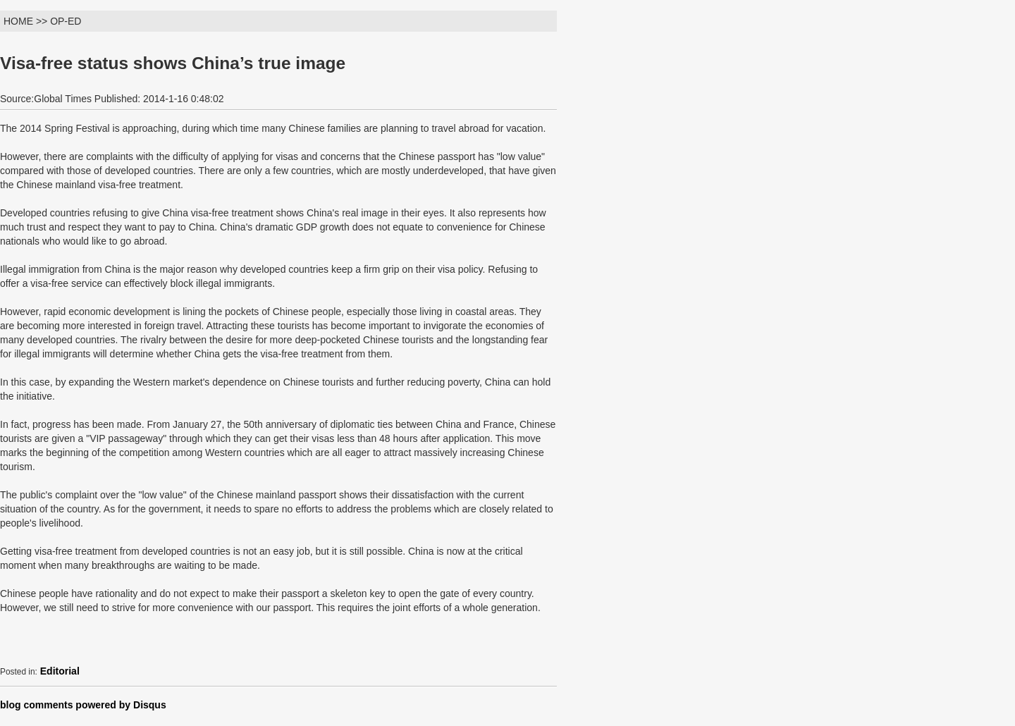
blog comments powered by (83, 704)
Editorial (60, 671)
